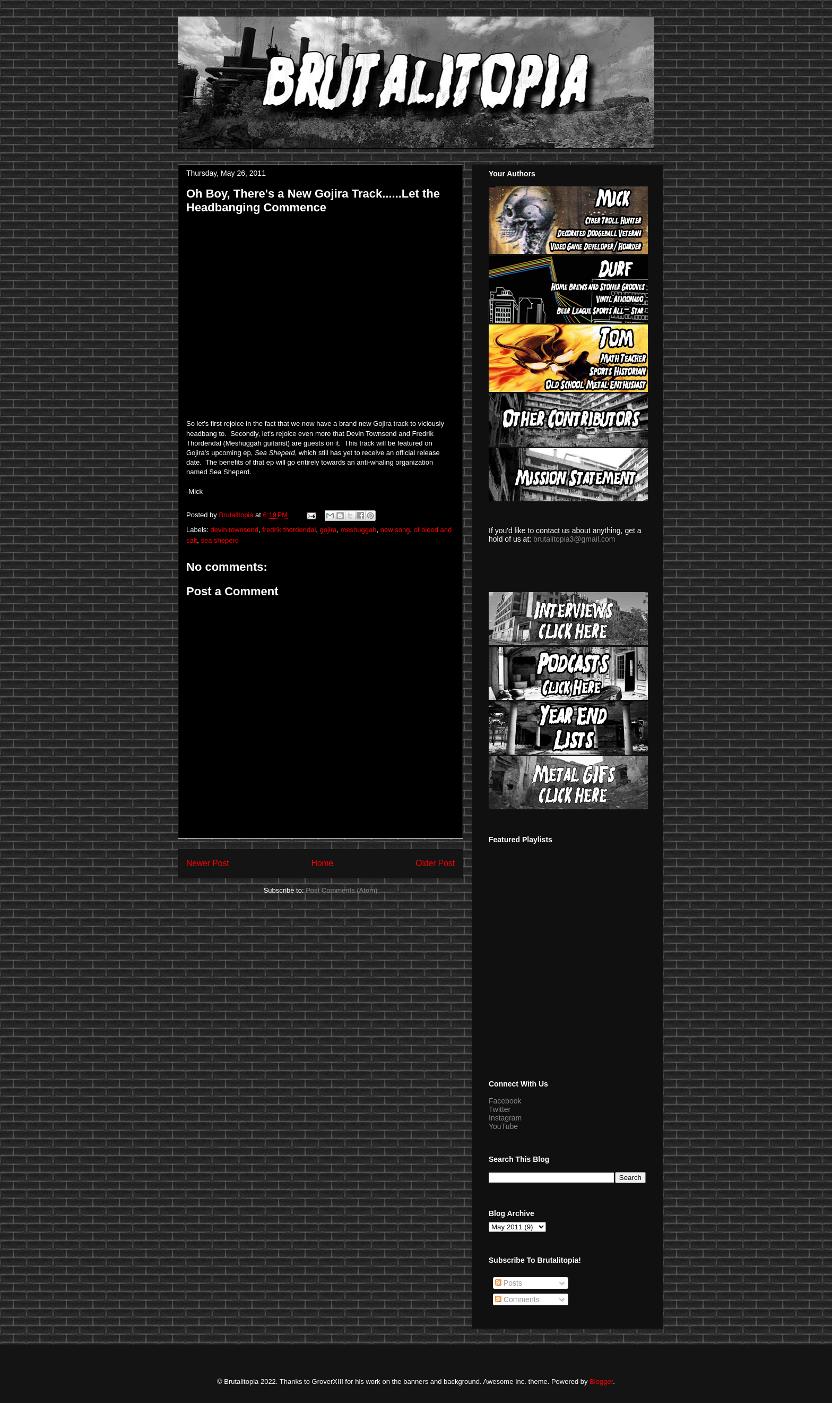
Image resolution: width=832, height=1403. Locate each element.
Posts (508, 1283)
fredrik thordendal (289, 530)
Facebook (505, 1101)
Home (322, 863)
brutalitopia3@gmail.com (574, 539)
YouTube (503, 1126)
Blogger (601, 1381)
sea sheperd (220, 540)
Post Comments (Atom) (341, 890)
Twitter (499, 1109)
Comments (517, 1299)
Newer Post (207, 863)
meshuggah (359, 530)
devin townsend (234, 530)
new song (395, 530)
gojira (328, 530)
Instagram (505, 1118)
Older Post (435, 863)
